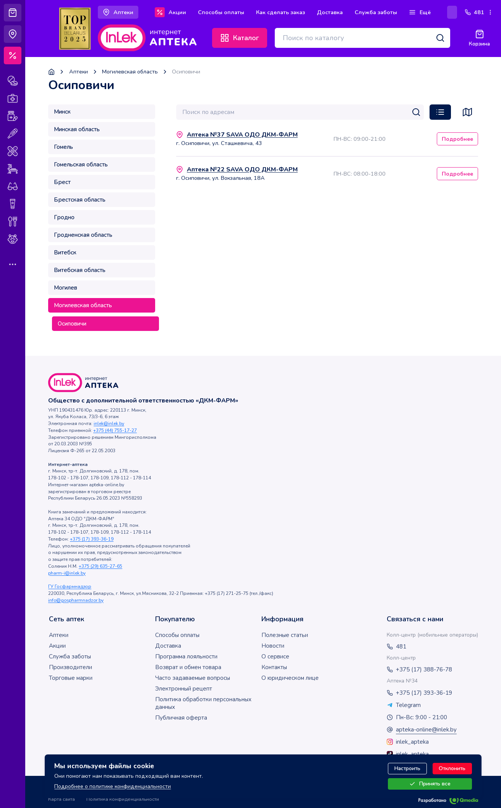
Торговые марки (70, 678)
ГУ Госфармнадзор (69, 586)
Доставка (168, 646)
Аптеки (78, 71)
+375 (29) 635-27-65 (100, 566)
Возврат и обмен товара (188, 667)
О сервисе (275, 656)
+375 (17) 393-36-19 (91, 539)
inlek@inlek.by (109, 423)
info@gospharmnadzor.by (76, 600)
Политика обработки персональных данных (203, 703)
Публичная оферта (181, 718)
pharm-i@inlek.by (67, 573)
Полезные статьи (284, 635)
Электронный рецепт (183, 688)
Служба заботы (70, 656)
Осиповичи (72, 323)
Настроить (408, 770)
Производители (70, 667)
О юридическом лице (290, 678)
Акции (57, 646)
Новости (272, 646)
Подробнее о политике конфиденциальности (112, 788)
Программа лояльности (186, 656)
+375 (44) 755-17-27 (115, 430)
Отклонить (452, 770)
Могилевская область (130, 71)
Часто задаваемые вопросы (192, 678)
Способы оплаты (177, 635)
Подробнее (457, 139)
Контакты (274, 667)
